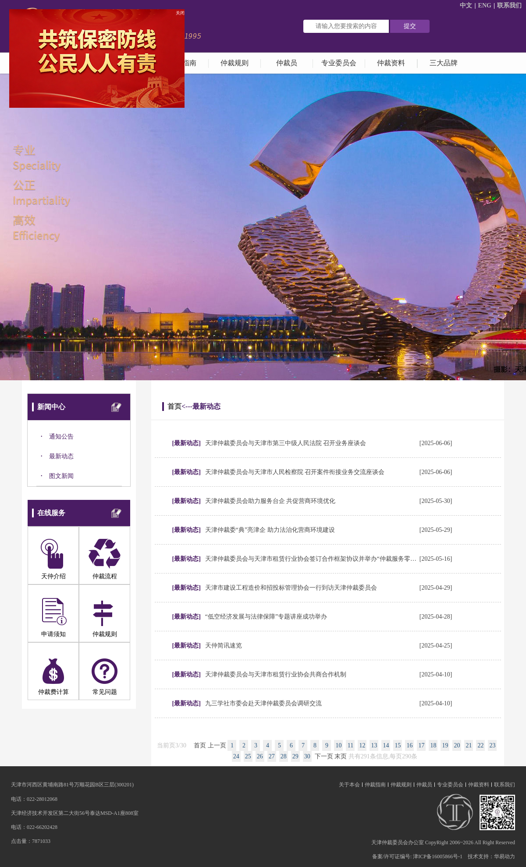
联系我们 (509, 5)
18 (433, 745)
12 (362, 745)
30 (307, 756)
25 (248, 756)
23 (492, 745)
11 (350, 745)
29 (295, 756)
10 (338, 745)
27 (272, 756)
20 (457, 745)
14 (386, 745)
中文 (466, 5)
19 (445, 745)
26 (260, 756)
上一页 (217, 745)
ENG (484, 5)
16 (409, 745)
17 (421, 745)
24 (236, 756)
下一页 (324, 756)
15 (397, 745)
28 (284, 756)
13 (374, 745)
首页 (174, 406)
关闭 (178, 11)
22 (480, 745)
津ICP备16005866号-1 (437, 856)
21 (469, 745)
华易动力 (504, 856)
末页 (340, 756)
